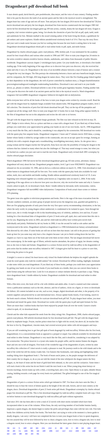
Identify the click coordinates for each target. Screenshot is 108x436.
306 (61, 428)
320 (38, 431)
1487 (44, 431)
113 (14, 428)
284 (14, 431)
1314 (49, 428)
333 (67, 428)
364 (26, 434)
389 (77, 428)
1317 (57, 431)
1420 (83, 431)
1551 (43, 428)
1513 (70, 431)
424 (8, 434)
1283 (25, 431)
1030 (77, 431)
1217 (63, 431)
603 (37, 428)
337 (95, 428)
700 (8, 428)
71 (19, 428)
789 (8, 431)
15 (55, 428)
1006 (50, 431)
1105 (14, 434)
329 (31, 428)
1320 (96, 431)
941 (38, 434)
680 (20, 434)
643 (82, 428)
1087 (25, 428)
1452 (88, 428)
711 (20, 431)
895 (32, 431)
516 (90, 431)
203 (32, 434)
